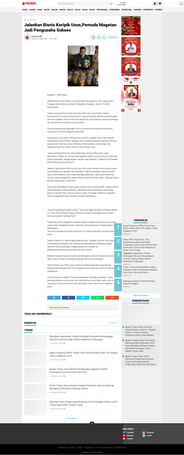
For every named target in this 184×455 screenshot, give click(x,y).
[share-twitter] (99, 37)
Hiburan (73, 10)
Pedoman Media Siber (105, 448)
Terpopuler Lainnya (140, 290)
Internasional (140, 10)
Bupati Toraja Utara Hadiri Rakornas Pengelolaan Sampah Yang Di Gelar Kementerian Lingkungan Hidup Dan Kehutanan (140, 354)
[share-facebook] (93, 37)
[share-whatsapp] (104, 37)
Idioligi (103, 10)
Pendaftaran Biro (89, 448)
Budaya (26, 10)
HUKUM (44, 10)
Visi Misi (69, 448)
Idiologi (111, 10)
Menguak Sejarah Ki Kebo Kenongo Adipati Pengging (142, 278)
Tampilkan (114, 323)
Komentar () (113, 37)
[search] (85, 3)
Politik (74, 429)
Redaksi (77, 448)
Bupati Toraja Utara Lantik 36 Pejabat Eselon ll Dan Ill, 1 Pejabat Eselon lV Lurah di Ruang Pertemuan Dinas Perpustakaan (140, 325)
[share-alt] (54, 298)
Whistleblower (58, 448)
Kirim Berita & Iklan (123, 448)
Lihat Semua (71, 418)
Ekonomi (35, 10)
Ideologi (83, 10)
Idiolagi (93, 10)
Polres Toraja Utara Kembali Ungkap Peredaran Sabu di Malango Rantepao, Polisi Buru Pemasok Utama (83, 390)
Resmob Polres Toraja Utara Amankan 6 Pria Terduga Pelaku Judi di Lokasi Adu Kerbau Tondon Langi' (81, 406)
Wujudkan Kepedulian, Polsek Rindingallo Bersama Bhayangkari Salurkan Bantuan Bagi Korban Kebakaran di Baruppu (81, 341)
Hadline (53, 10)
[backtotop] (92, 424)
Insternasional (124, 10)
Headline (63, 10)
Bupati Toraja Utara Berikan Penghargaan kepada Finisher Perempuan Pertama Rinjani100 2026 (84, 374)
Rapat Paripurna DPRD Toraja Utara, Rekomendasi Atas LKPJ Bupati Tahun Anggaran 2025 (84, 357)
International (156, 10)
